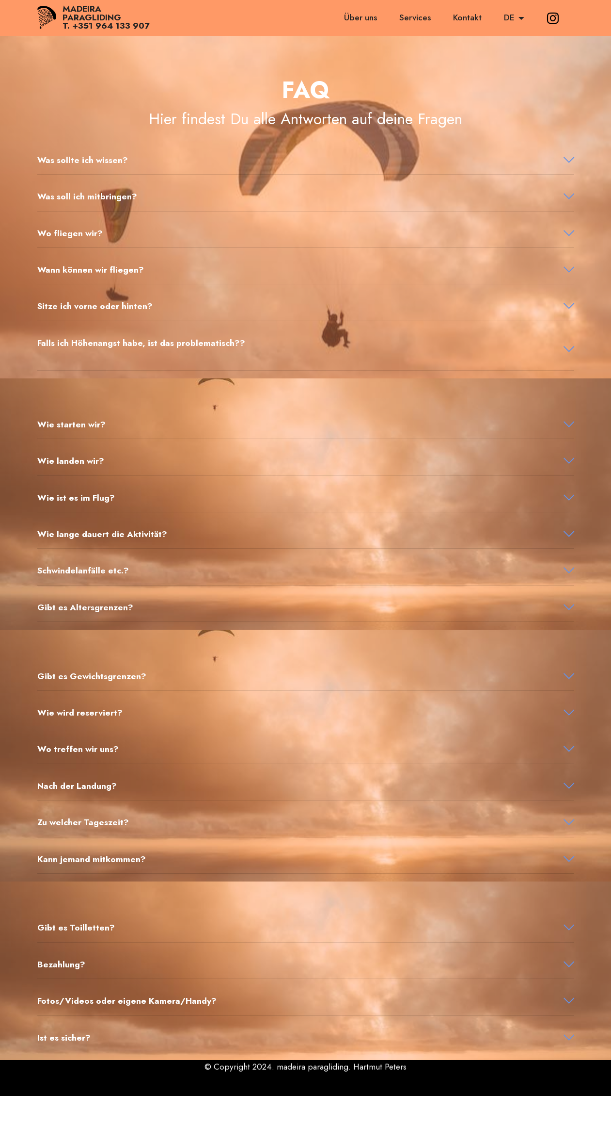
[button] (305, 160)
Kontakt (467, 17)
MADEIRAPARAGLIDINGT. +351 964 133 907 (106, 18)
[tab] (305, 160)
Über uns (360, 17)
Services (415, 17)
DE (509, 17)
